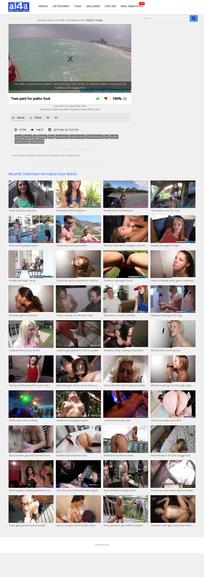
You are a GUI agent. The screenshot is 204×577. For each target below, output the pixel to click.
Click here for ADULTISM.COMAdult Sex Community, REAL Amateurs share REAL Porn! (70, 107)
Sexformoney (95, 136)
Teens (27, 136)
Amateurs (62, 136)
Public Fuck (21, 141)
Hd (106, 136)
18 (34, 136)
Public (114, 136)
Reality (42, 136)
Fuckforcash (77, 136)
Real (51, 136)
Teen (18, 136)
